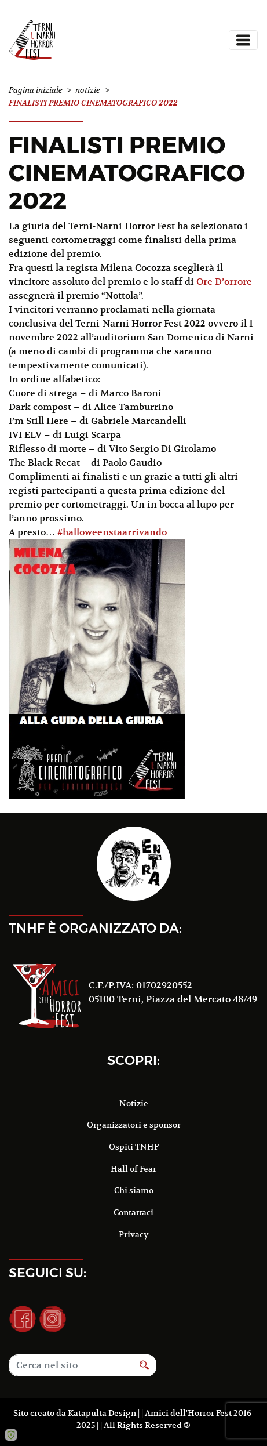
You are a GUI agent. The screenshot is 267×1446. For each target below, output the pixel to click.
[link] (224, 282)
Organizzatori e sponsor (134, 1124)
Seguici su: (47, 1272)
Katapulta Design (102, 1413)
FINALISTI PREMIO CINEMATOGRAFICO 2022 (127, 173)
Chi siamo (133, 1190)
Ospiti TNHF (134, 1146)
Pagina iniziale (36, 90)
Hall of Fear (133, 1169)
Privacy (133, 1234)
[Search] (71, 1365)
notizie (87, 90)
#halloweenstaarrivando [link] (112, 532)
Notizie (133, 1103)
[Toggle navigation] (243, 40)
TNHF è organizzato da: (95, 928)
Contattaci (133, 1212)
